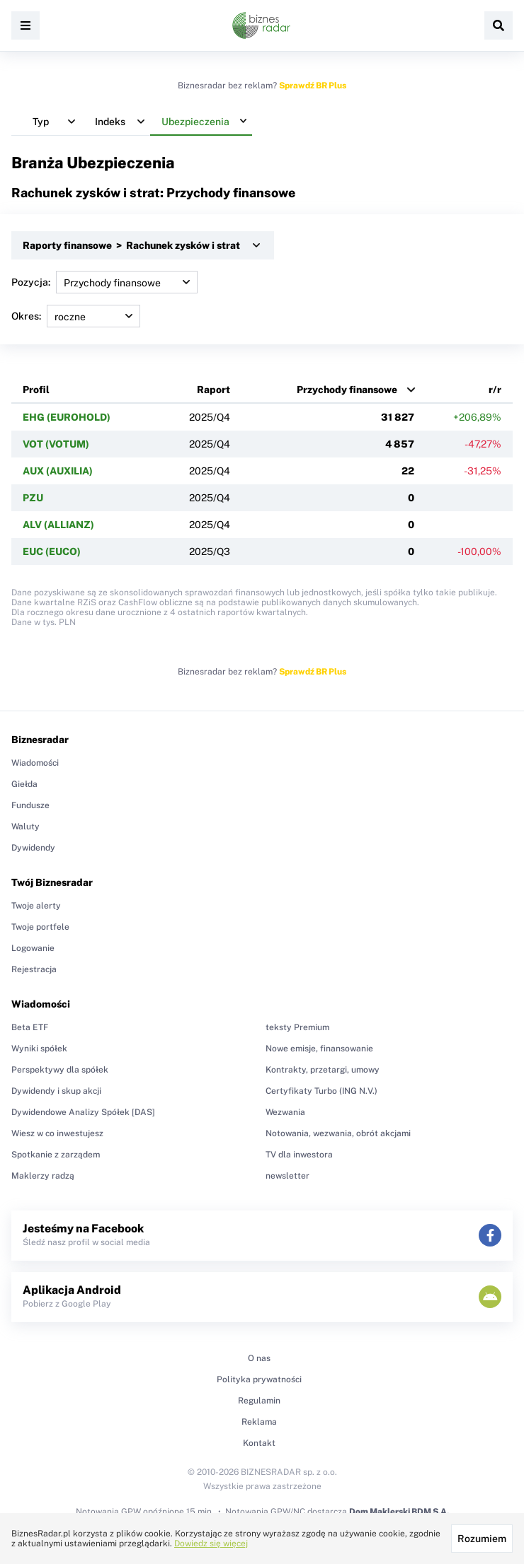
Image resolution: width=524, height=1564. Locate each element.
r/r (495, 389)
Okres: (75, 316)
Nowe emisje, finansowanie (319, 1049)
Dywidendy (33, 848)
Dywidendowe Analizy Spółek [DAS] (83, 1112)
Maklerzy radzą (42, 1176)
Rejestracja (34, 969)
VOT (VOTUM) (56, 444)
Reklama (259, 1422)
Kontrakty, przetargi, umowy (323, 1070)
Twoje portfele (40, 927)
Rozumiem (481, 1538)
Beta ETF (29, 1027)
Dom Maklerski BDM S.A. (399, 1512)
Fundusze (30, 805)
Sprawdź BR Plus (312, 86)
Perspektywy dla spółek (59, 1070)
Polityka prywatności (259, 1379)
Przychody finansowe (347, 389)
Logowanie (33, 948)
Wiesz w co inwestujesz (57, 1133)
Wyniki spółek (39, 1049)
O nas (259, 1358)
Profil (36, 389)
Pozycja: (104, 282)
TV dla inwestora (299, 1155)
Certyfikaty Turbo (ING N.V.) (321, 1091)
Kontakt (259, 1443)
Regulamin (259, 1401)
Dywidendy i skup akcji (56, 1091)
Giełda (24, 784)
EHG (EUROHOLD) (66, 417)
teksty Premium (297, 1027)
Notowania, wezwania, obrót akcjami (338, 1133)
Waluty (25, 826)
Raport (213, 389)
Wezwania (285, 1112)
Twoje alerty (36, 906)
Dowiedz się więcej (211, 1543)
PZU (33, 497)
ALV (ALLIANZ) (58, 524)
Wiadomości (35, 763)
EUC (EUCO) (52, 551)
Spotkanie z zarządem (55, 1155)
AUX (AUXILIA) (58, 471)
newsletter (287, 1176)
